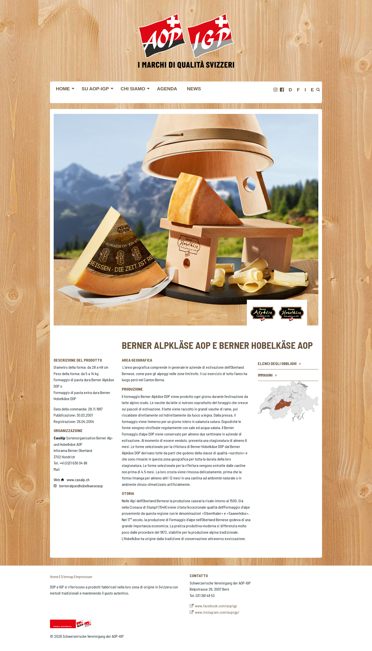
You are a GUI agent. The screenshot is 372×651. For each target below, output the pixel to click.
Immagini (265, 375)
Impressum (84, 576)
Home (54, 576)
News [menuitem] (194, 88)
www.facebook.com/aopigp (216, 605)
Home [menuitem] (63, 88)
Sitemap (67, 576)
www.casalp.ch (78, 479)
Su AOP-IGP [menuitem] (95, 88)
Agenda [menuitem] (167, 88)
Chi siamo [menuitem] (133, 88)
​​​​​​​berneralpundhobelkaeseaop (81, 485)
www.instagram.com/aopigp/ (217, 612)
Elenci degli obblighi (277, 363)
